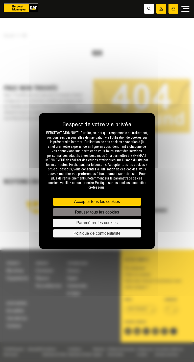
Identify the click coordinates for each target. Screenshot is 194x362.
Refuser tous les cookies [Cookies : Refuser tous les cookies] (97, 212)
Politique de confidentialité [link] (97, 233)
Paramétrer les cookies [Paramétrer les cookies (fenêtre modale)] (97, 223)
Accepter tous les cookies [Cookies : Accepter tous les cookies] (97, 201)
